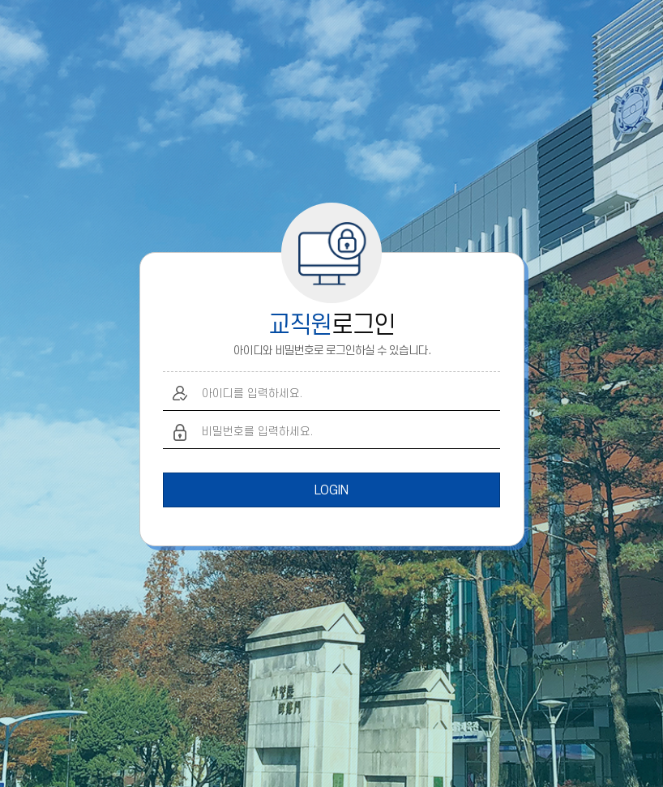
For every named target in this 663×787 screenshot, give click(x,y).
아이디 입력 (180, 393)
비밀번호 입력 (180, 432)
